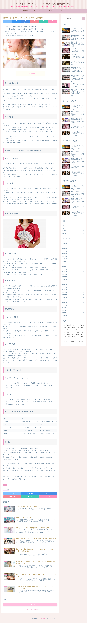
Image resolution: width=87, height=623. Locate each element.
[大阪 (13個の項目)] (74, 328)
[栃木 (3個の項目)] (73, 335)
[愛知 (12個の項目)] (69, 328)
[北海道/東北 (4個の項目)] (73, 341)
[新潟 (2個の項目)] (82, 330)
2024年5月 (73, 277)
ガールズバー (73, 231)
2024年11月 (73, 264)
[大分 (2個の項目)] (64, 332)
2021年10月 (73, 313)
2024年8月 (73, 269)
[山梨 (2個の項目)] (78, 337)
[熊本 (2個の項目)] (73, 330)
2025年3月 (73, 254)
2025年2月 (73, 256)
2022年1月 (73, 305)
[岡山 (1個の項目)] (69, 337)
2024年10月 (73, 266)
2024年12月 (73, 261)
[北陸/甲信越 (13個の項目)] (80, 341)
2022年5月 (73, 295)
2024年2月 (73, 284)
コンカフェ (73, 233)
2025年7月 (73, 246)
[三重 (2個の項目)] (82, 332)
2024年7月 (73, 272)
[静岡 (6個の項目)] (64, 335)
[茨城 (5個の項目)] (69, 335)
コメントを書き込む (30, 607)
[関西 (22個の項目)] (70, 339)
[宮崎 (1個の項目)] (82, 335)
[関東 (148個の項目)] (82, 337)
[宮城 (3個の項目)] (73, 332)
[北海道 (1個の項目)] (64, 328)
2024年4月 (73, 279)
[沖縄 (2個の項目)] (78, 330)
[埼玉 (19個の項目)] (78, 325)
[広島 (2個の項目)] (64, 330)
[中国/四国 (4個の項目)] (65, 341)
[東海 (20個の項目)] (75, 339)
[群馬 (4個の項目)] (78, 335)
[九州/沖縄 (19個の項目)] (81, 339)
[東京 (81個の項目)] (68, 325)
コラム (5, 484)
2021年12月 (73, 308)
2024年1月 (73, 287)
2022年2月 (73, 302)
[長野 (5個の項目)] (74, 337)
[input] (73, 18)
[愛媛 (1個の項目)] (78, 332)
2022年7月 (73, 290)
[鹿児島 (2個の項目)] (64, 337)
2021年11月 (73, 310)
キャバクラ (73, 228)
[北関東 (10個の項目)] (65, 339)
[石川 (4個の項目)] (69, 332)
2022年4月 (73, 297)
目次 (29, 73)
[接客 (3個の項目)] (64, 325)
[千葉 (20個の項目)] (82, 325)
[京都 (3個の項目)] (78, 328)
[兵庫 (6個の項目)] (82, 328)
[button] (83, 18)
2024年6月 (73, 274)
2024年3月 (73, 282)
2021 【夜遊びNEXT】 (42, 621)
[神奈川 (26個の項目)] (73, 325)
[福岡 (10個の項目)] (69, 330)
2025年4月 (73, 251)
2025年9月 (73, 243)
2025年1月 (73, 259)
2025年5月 (73, 248)
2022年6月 (73, 292)
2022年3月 (73, 300)
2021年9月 (73, 315)
